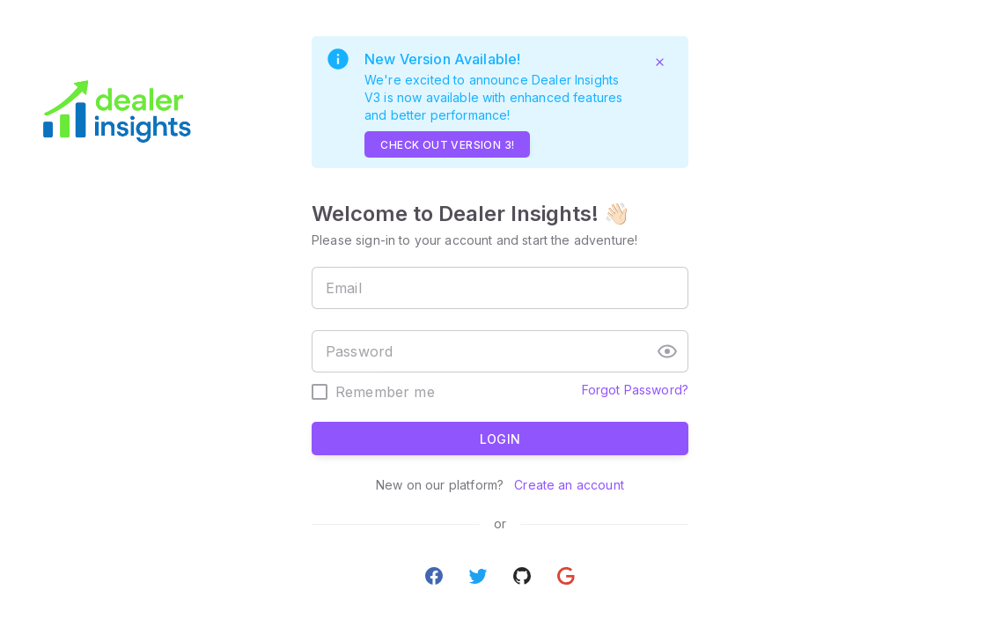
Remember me (385, 392)
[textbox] (500, 288)
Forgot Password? (635, 389)
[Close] (659, 62)
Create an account (567, 484)
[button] (667, 351)
